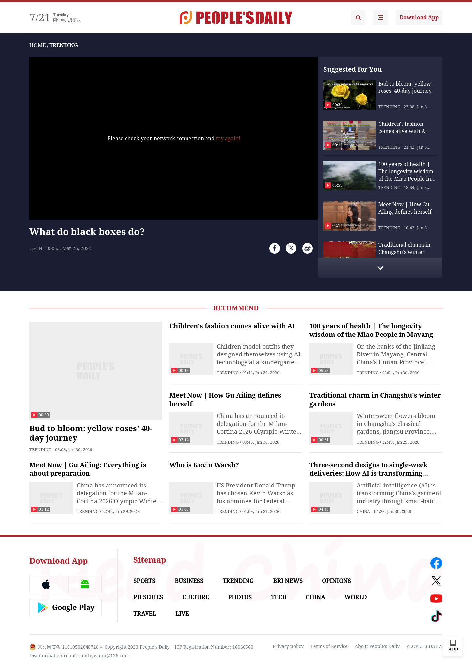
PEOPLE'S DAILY (424, 646)
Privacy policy (288, 646)
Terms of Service (329, 646)
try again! (228, 138)
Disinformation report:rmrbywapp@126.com (79, 655)
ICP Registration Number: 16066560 (214, 647)
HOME (38, 45)
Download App (419, 17)
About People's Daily (377, 646)
